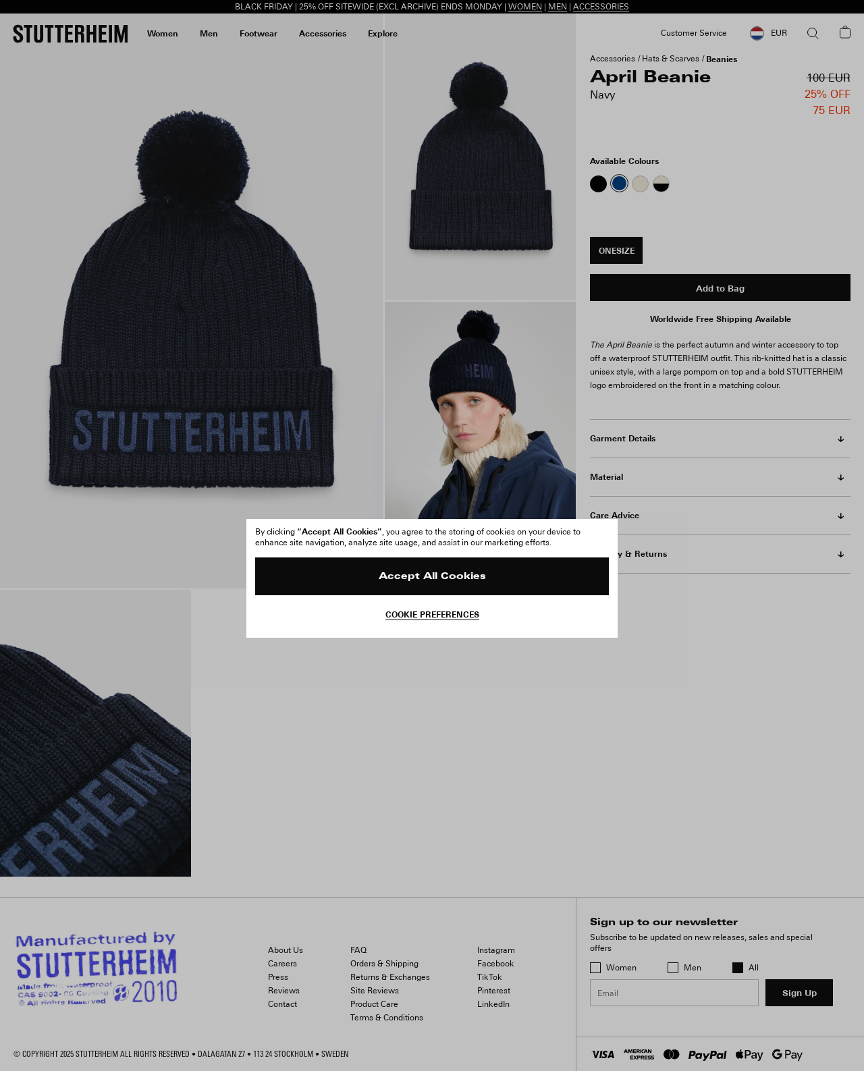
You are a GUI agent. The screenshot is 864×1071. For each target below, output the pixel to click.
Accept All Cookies (432, 576)
